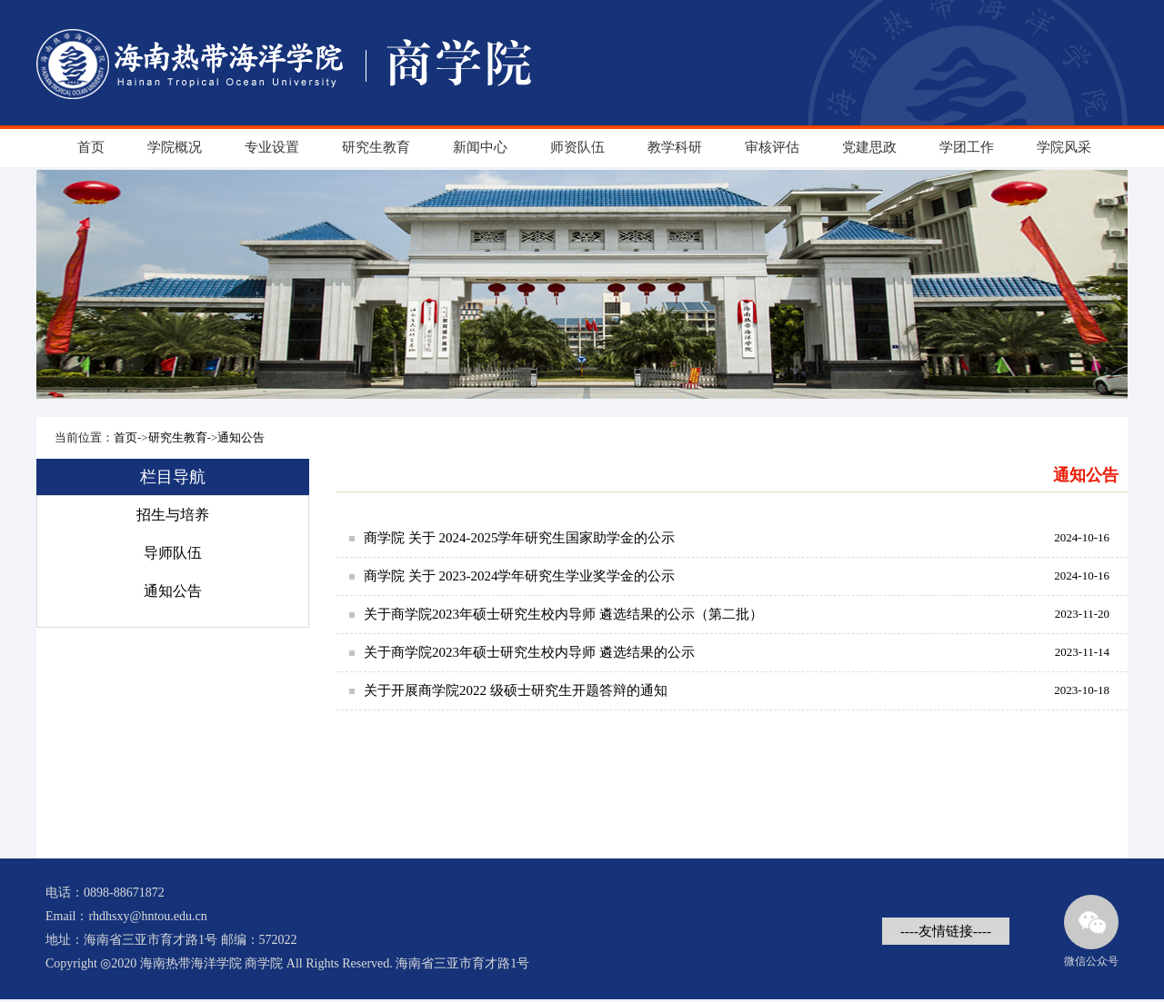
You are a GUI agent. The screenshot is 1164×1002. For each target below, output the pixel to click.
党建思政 (869, 147)
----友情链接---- (945, 931)
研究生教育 (376, 147)
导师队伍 (173, 553)
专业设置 (272, 147)
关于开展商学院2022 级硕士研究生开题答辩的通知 (515, 690)
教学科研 (674, 147)
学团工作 (966, 147)
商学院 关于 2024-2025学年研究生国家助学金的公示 (520, 538)
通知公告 (241, 437)
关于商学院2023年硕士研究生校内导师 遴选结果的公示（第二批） (563, 614)
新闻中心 (480, 147)
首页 (91, 147)
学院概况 (174, 147)
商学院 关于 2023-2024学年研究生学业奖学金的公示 (520, 576)
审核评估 (772, 147)
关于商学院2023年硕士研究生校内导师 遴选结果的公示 (529, 652)
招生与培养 (172, 514)
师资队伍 (577, 147)
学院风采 (1064, 147)
